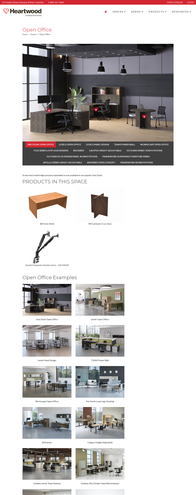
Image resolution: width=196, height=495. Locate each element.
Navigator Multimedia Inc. (149, 491)
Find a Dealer (123, 471)
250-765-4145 (153, 471)
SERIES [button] (137, 11)
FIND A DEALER (175, 2)
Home (24, 34)
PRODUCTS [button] (157, 11)
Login (119, 474)
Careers (120, 468)
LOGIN (190, 2)
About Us (121, 461)
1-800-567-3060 (56, 2)
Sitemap (94, 491)
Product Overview (94, 464)
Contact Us (122, 464)
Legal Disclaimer (81, 491)
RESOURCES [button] (181, 11)
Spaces (34, 34)
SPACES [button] (119, 11)
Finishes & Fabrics (94, 468)
